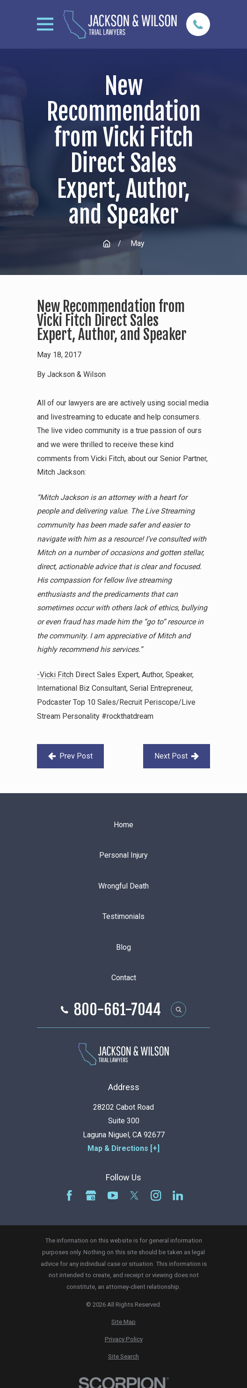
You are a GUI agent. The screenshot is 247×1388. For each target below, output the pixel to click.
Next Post (176, 756)
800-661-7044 (117, 1009)
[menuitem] (123, 1322)
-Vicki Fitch (55, 674)
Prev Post (70, 756)
